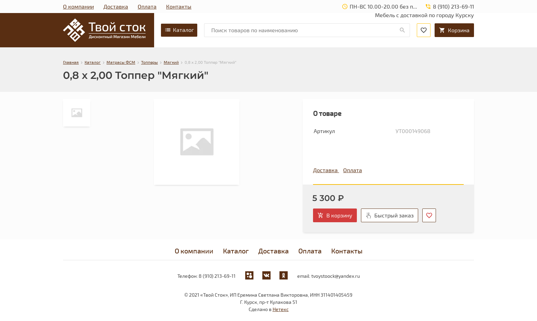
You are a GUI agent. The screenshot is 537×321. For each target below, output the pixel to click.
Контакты (178, 6)
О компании (78, 6)
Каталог (179, 29)
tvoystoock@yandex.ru (335, 276)
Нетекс (281, 309)
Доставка (115, 6)
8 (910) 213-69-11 (217, 276)
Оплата (147, 6)
